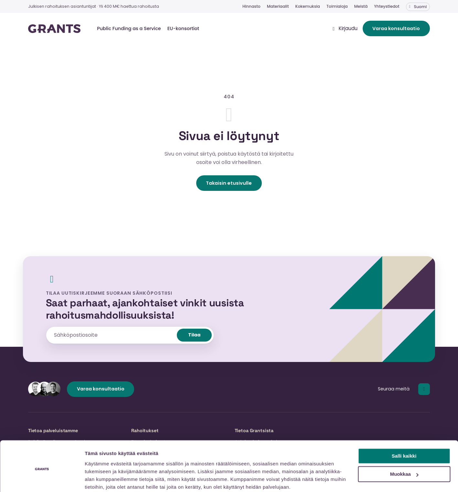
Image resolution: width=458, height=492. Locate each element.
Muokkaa (404, 448)
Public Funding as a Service (129, 30)
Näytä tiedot (99, 479)
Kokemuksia (307, 6)
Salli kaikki (404, 430)
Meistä (361, 6)
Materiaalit (278, 6)
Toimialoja (337, 6)
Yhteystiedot (386, 6)
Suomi (420, 6)
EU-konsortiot (183, 30)
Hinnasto (251, 6)
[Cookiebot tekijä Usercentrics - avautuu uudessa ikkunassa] (42, 479)
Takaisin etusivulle (229, 185)
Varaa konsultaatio (396, 30)
